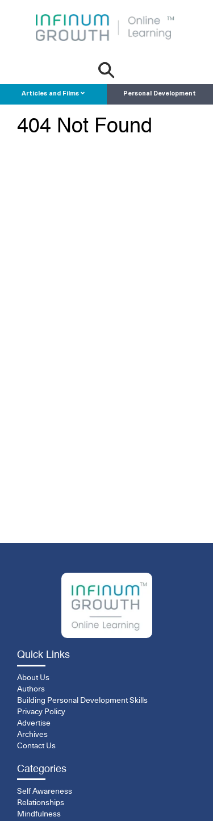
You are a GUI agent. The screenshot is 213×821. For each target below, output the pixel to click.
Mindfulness (39, 814)
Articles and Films (53, 93)
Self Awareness (44, 791)
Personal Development (159, 94)
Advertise (34, 723)
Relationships (40, 803)
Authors (31, 689)
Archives (32, 735)
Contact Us (36, 746)
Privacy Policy (41, 712)
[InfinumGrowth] (106, 605)
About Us (33, 678)
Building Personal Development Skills (82, 701)
